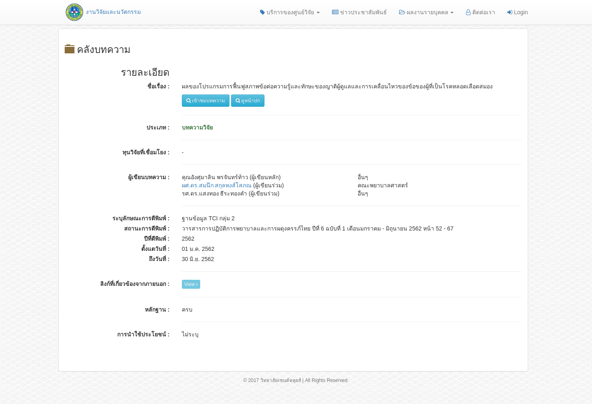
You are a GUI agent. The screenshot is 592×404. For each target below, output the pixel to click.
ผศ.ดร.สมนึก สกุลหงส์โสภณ (217, 185)
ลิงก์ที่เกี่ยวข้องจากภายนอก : (135, 284)
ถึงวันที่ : (159, 259)
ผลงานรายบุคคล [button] (426, 12)
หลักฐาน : (157, 309)
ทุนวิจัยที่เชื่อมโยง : (146, 152)
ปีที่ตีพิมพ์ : (157, 238)
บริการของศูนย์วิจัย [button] (290, 12)
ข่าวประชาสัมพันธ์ (359, 12)
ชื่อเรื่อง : (158, 86)
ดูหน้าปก (248, 100)
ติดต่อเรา (480, 12)
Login (517, 12)
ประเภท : (158, 127)
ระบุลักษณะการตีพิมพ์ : (141, 218)
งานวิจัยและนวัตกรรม (102, 12)
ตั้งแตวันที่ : (155, 249)
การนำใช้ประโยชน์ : (143, 334)
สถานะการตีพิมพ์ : (147, 228)
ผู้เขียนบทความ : (149, 177)
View (191, 284)
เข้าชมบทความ (205, 100)
